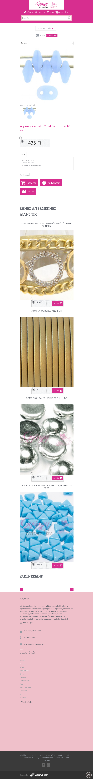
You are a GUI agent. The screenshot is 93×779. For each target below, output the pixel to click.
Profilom (41, 12)
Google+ (48, 765)
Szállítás (23, 697)
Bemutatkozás (25, 687)
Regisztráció (63, 12)
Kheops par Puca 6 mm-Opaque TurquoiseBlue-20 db (46, 487)
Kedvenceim (24, 680)
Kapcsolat (23, 690)
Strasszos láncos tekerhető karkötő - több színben (46, 225)
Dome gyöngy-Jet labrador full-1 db (46, 398)
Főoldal (30, 12)
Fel (88, 775)
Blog (21, 684)
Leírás (23, 154)
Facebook (43, 765)
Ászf (21, 694)
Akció (22, 667)
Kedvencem (54, 182)
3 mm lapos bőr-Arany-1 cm (46, 311)
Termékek (23, 664)
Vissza (30, 191)
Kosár (52, 12)
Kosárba (31, 182)
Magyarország (45, 28)
